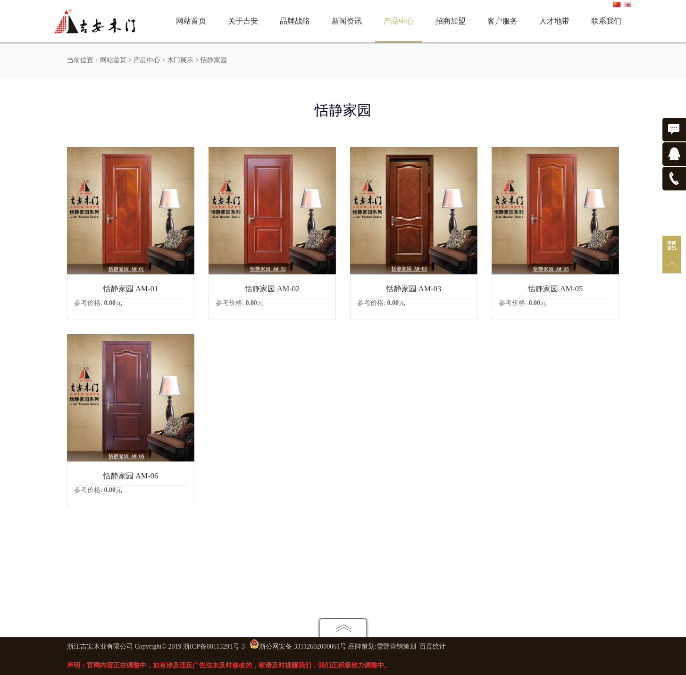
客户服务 (502, 21)
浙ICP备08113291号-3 (214, 646)
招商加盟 (450, 21)
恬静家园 (214, 60)
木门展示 (180, 60)
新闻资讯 (347, 21)
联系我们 (606, 21)
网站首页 (191, 21)
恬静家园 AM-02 (272, 288)
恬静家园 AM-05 (555, 288)
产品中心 (399, 21)
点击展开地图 (343, 627)
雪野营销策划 (396, 646)
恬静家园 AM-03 (413, 288)
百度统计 (432, 646)
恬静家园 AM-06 (130, 475)
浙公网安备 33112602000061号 (302, 646)
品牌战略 (295, 21)
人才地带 (554, 21)
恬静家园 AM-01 (130, 288)
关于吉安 (243, 21)
